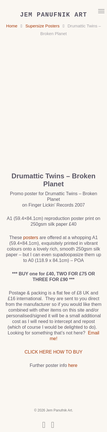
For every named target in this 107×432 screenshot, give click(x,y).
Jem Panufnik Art (53, 15)
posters (30, 237)
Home (11, 26)
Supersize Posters (42, 26)
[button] (101, 11)
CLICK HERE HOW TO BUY (53, 352)
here (72, 365)
